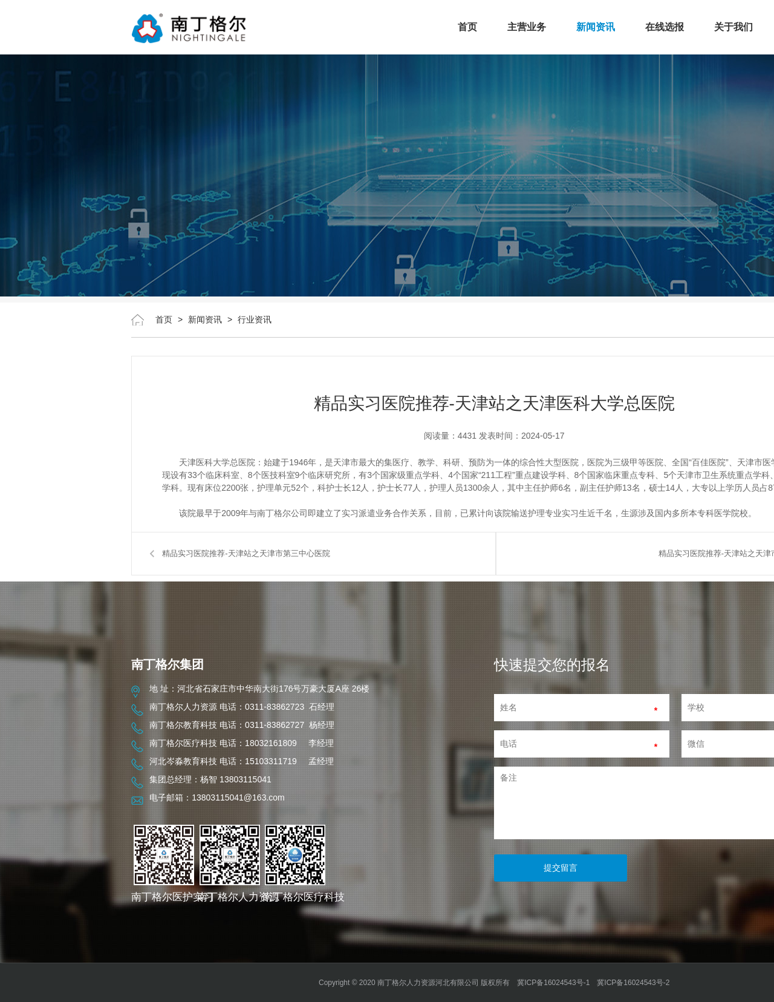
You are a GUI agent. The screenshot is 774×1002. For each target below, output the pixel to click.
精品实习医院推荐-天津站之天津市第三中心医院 (246, 553)
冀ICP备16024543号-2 (633, 982)
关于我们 (733, 27)
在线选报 (664, 27)
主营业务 (526, 27)
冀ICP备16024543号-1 (553, 982)
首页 (467, 27)
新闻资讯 (595, 27)
